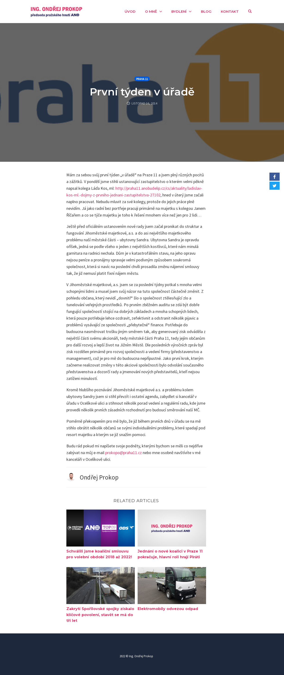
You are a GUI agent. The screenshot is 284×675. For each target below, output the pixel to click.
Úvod (130, 11)
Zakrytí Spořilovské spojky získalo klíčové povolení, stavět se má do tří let (100, 615)
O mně (151, 11)
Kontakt (230, 11)
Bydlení (178, 11)
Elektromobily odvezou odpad (168, 609)
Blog (206, 11)
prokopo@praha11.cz (123, 452)
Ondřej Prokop (99, 477)
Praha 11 (142, 79)
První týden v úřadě (142, 91)
